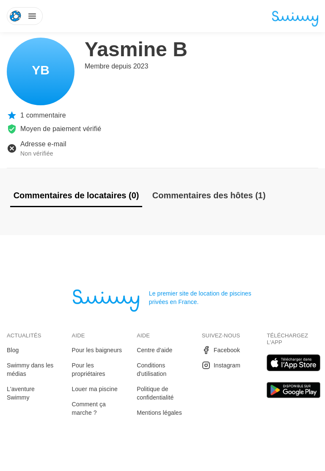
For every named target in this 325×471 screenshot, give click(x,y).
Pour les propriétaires (88, 369)
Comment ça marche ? (89, 408)
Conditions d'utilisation (151, 369)
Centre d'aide (154, 350)
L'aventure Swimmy (21, 393)
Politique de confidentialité (155, 393)
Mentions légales (159, 412)
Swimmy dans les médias (30, 369)
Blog (13, 350)
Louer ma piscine (95, 389)
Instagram (221, 365)
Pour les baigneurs (97, 350)
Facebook (221, 350)
